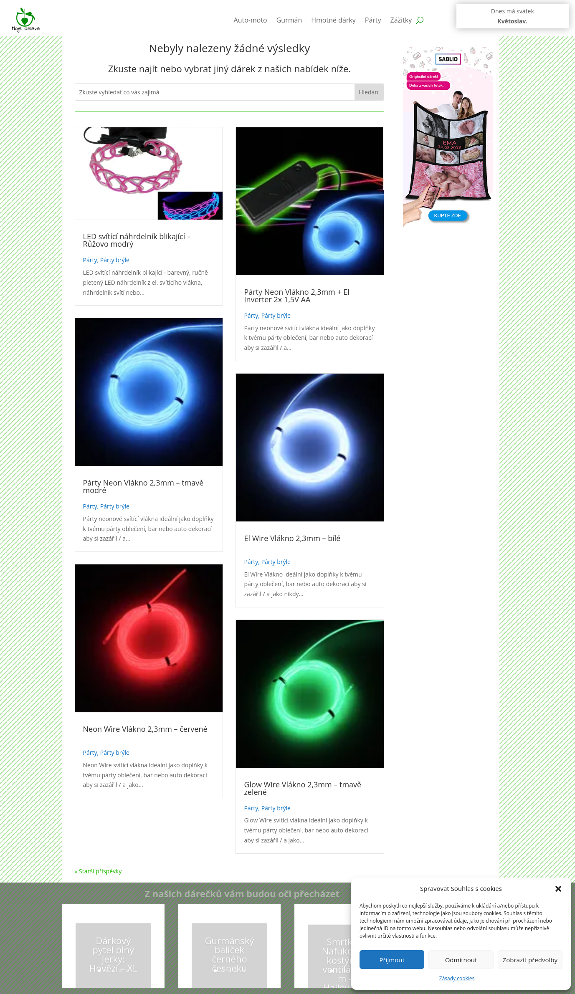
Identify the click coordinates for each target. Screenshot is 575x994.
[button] (558, 889)
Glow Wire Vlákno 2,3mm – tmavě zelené (302, 788)
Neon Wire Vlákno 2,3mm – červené (145, 729)
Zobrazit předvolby (530, 960)
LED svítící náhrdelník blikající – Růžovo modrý (137, 240)
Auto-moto (250, 20)
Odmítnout (461, 960)
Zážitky (401, 20)
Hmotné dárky (333, 20)
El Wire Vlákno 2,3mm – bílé (292, 538)
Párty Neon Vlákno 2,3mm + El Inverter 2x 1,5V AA (297, 295)
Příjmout (392, 960)
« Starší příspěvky (98, 871)
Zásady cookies (456, 978)
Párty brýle (114, 260)
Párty (373, 20)
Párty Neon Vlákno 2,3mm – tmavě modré (143, 486)
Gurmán (289, 20)
